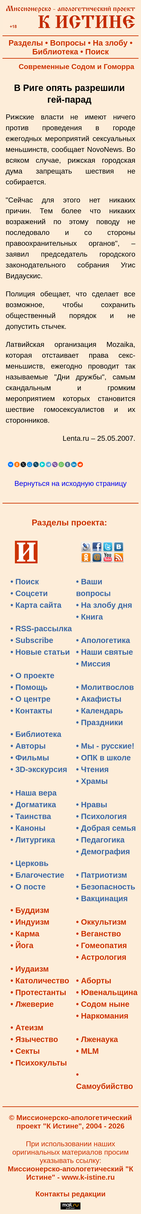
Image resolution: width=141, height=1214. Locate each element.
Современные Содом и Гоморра (76, 67)
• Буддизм (29, 910)
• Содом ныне (102, 1004)
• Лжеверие (32, 1004)
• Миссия (93, 663)
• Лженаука (97, 1039)
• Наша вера (33, 793)
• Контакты (31, 710)
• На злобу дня (104, 605)
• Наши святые (104, 652)
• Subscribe (31, 640)
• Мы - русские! (105, 746)
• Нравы (91, 804)
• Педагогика (100, 840)
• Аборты (93, 980)
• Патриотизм (101, 875)
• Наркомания (102, 1016)
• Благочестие (37, 875)
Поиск (97, 51)
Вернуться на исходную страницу (70, 483)
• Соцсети (29, 593)
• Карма (24, 933)
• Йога (21, 945)
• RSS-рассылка (41, 628)
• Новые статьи (40, 652)
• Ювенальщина (107, 992)
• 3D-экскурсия (38, 769)
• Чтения (92, 769)
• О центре (30, 699)
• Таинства (30, 816)
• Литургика (32, 840)
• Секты (25, 1051)
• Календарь (99, 710)
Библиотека (55, 51)
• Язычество (34, 1039)
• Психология (101, 816)
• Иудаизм (29, 969)
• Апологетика (103, 640)
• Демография (103, 851)
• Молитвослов (105, 687)
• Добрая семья (106, 828)
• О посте (28, 886)
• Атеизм (26, 1027)
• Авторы (28, 746)
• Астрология (101, 957)
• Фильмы (29, 757)
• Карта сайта (35, 605)
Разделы (26, 43)
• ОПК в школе (103, 757)
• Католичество (39, 980)
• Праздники (99, 722)
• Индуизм (29, 922)
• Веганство (98, 933)
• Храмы (92, 781)
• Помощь (28, 687)
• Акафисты (99, 699)
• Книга (89, 617)
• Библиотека (35, 734)
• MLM (87, 1051)
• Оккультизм (101, 922)
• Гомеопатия (101, 945)
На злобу (110, 43)
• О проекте (32, 675)
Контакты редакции (70, 1194)
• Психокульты (38, 1062)
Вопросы (68, 43)
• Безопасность (105, 886)
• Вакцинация (102, 898)
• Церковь (29, 863)
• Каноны (27, 828)
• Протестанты (38, 992)
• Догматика (33, 804)
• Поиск (24, 581)
